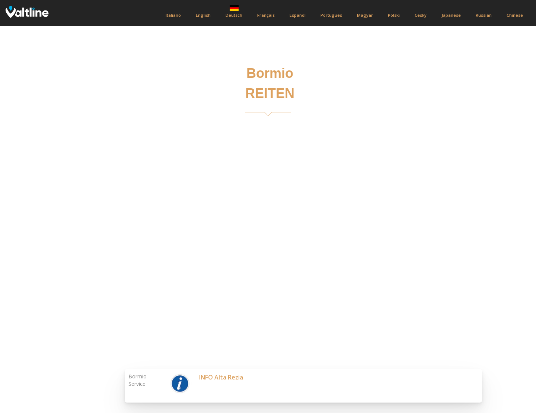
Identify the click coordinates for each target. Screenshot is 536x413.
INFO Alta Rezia (221, 377)
